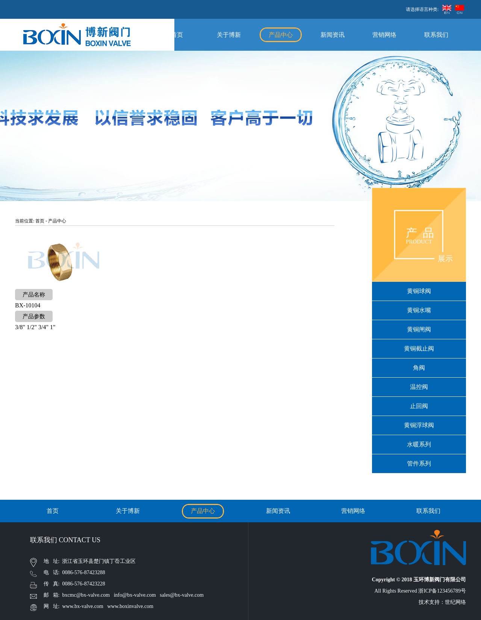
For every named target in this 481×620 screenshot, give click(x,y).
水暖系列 (419, 444)
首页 (177, 35)
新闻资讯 (333, 35)
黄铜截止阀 (419, 348)
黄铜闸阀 (419, 329)
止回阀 (419, 406)
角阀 (419, 367)
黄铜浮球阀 (419, 425)
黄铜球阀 (419, 291)
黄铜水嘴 (419, 310)
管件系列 (419, 463)
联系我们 (436, 35)
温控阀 (419, 387)
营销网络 (384, 35)
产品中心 (281, 35)
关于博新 (229, 35)
